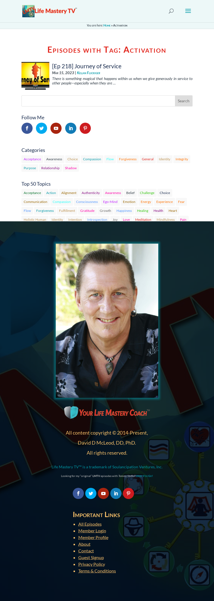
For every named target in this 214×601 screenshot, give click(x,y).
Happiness (124, 211)
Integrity (182, 159)
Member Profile (93, 537)
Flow (110, 159)
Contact (86, 550)
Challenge (147, 193)
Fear (181, 202)
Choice (72, 159)
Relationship (50, 168)
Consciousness (87, 202)
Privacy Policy (91, 564)
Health (158, 211)
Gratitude (87, 211)
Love (126, 219)
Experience (164, 202)
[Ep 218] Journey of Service (86, 65)
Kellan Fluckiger (88, 73)
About (84, 544)
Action (51, 193)
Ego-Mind (110, 202)
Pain (183, 219)
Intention (75, 219)
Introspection (97, 219)
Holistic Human (35, 219)
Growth (105, 211)
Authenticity (91, 193)
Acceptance (32, 159)
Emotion (129, 202)
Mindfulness (166, 219)
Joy (115, 219)
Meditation (143, 219)
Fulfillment (67, 211)
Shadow (71, 168)
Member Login (92, 530)
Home (107, 25)
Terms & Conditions (97, 570)
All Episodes (90, 524)
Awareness (54, 159)
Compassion (92, 159)
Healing (142, 211)
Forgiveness (128, 159)
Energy (146, 202)
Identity (164, 159)
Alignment (68, 193)
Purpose (30, 168)
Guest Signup (91, 557)
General (148, 159)
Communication (35, 202)
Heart (173, 211)
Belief (130, 193)
